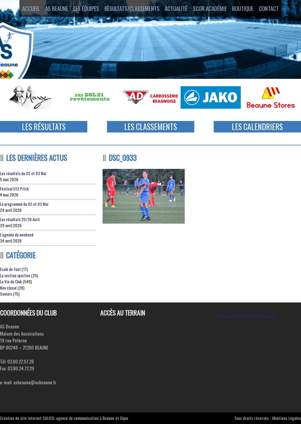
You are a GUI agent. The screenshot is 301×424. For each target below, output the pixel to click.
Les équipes (83, 9)
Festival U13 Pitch (14, 189)
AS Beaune (51, 9)
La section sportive (15, 275)
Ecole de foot (10, 269)
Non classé (8, 288)
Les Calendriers (257, 126)
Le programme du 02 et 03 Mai (24, 204)
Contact (277, 9)
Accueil (22, 9)
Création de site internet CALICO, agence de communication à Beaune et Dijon (64, 418)
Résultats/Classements (131, 9)
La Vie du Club (11, 281)
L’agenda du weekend (16, 235)
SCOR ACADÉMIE (213, 9)
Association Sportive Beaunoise (247, 316)
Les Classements (150, 126)
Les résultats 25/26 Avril (19, 219)
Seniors (6, 294)
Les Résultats (44, 126)
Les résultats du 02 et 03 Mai (23, 173)
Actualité (177, 9)
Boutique (248, 9)
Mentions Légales (286, 418)
